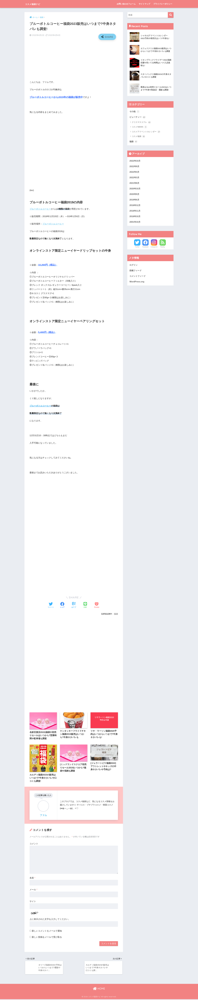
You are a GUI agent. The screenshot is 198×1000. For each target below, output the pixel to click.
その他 (134, 111)
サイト (33, 901)
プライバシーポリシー (162, 4)
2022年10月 (135, 161)
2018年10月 (135, 217)
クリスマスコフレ (141, 122)
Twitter (137, 248)
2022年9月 (134, 166)
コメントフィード (138, 277)
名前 (32, 878)
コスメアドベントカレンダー (146, 131)
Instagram (154, 248)
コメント (34, 844)
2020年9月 (134, 195)
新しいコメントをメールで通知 (47, 931)
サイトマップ (144, 4)
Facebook (145, 248)
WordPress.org (137, 283)
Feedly (162, 248)
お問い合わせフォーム (126, 4)
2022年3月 (134, 178)
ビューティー (137, 117)
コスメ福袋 (138, 136)
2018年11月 (135, 212)
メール (33, 890)
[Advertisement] (74, 60)
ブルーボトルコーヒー (40, 209)
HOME (99, 989)
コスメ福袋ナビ (36, 4)
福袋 (116, 613)
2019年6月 (134, 200)
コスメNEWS (139, 127)
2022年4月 (134, 172)
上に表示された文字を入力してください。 (50, 919)
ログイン (133, 266)
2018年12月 (135, 206)
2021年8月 (134, 183)
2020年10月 (135, 189)
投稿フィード (135, 271)
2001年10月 (135, 223)
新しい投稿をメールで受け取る (47, 937)
